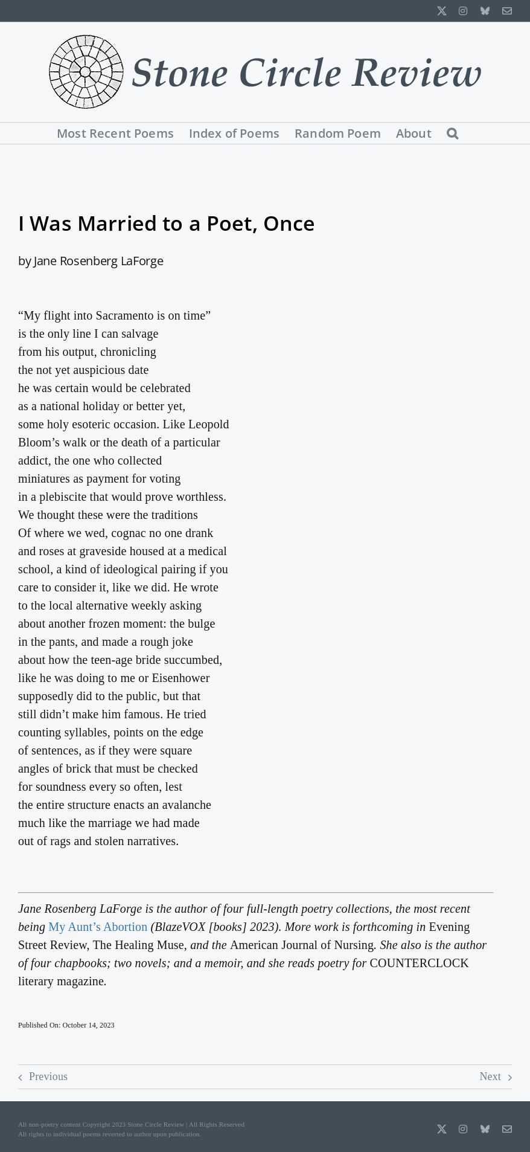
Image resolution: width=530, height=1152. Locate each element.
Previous (48, 1076)
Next (490, 1076)
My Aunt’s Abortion (97, 926)
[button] (452, 133)
